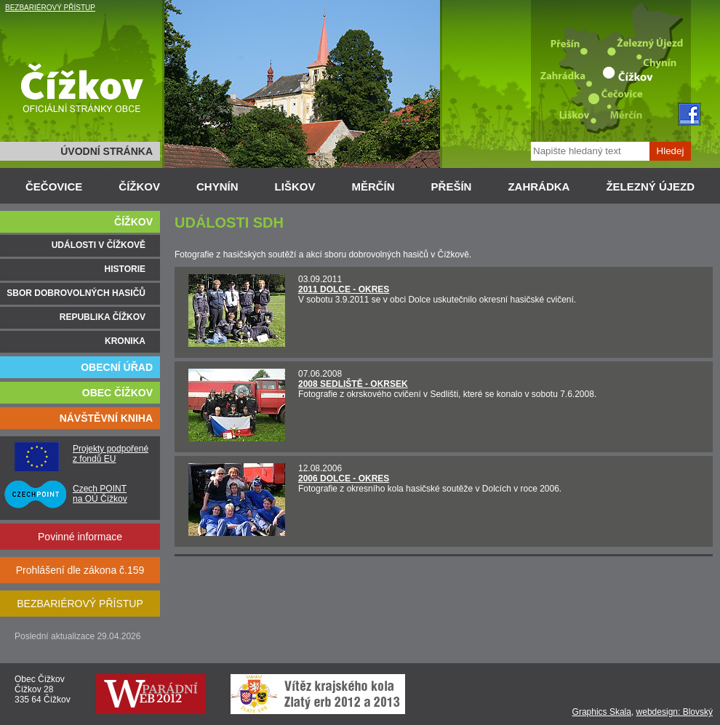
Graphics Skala (601, 712)
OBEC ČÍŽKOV (117, 392)
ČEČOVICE (53, 186)
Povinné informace (80, 536)
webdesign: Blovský (674, 712)
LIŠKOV (295, 186)
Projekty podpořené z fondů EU (110, 454)
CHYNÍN (217, 186)
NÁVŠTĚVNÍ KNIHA (106, 418)
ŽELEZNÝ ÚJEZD (650, 186)
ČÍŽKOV (139, 186)
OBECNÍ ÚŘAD (117, 367)
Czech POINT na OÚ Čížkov (100, 494)
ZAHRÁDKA (538, 186)
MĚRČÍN (372, 186)
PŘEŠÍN (451, 186)
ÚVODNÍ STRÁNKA (106, 151)
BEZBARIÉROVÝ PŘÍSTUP (50, 8)
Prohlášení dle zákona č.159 (80, 570)
